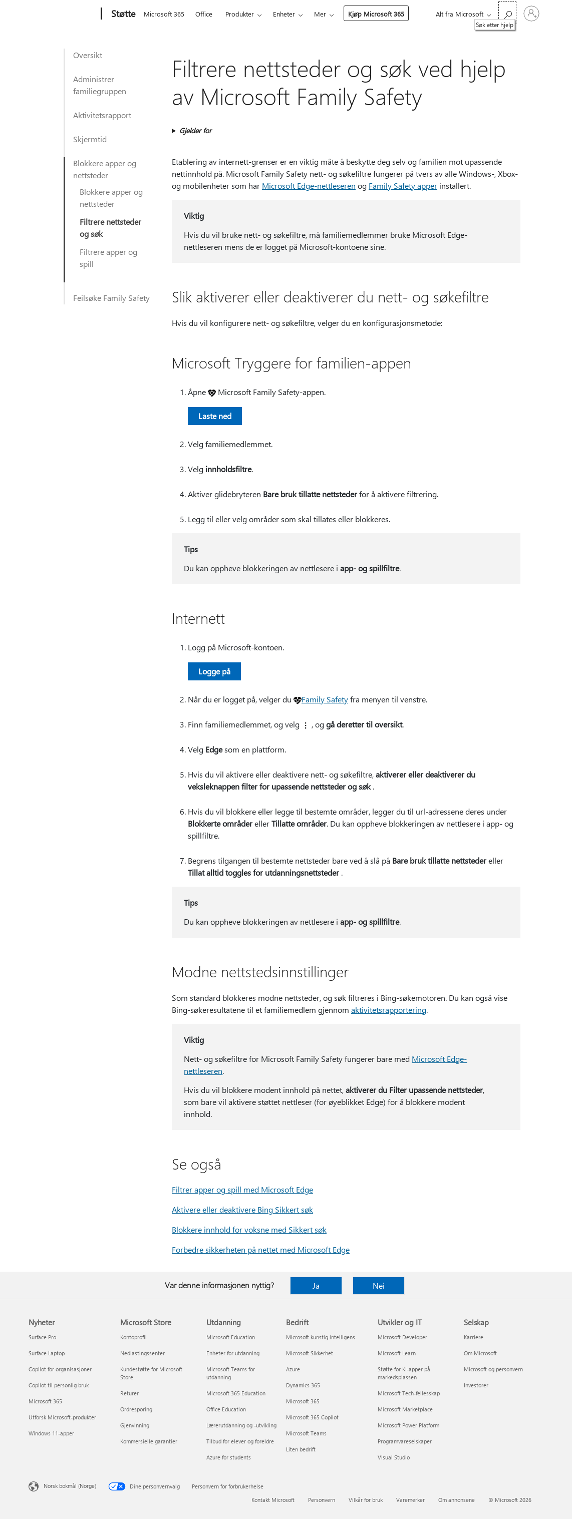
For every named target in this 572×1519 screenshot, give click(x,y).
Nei (379, 1285)
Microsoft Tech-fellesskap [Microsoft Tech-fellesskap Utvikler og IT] (409, 1393)
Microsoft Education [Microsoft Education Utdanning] (230, 1337)
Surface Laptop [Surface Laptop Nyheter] (47, 1353)
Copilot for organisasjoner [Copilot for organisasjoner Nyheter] (60, 1369)
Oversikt (87, 55)
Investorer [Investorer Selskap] (476, 1385)
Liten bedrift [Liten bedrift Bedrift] (301, 1449)
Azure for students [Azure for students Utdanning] (228, 1457)
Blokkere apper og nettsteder (104, 169)
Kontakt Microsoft (273, 1499)
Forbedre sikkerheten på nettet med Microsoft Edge (261, 1249)
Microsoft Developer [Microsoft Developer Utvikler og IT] (402, 1337)
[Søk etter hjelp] (507, 13)
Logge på (214, 671)
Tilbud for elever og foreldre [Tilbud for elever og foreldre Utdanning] (240, 1441)
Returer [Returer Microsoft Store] (129, 1393)
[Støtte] (122, 14)
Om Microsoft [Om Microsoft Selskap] (480, 1353)
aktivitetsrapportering (388, 1009)
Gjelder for (195, 130)
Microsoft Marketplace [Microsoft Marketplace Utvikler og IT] (405, 1409)
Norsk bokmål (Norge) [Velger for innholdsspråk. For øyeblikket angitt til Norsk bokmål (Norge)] (70, 1485)
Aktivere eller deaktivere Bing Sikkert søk (242, 1209)
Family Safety (325, 699)
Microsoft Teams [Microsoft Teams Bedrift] (306, 1433)
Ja (316, 1285)
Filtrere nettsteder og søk (110, 227)
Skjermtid (90, 139)
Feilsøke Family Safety (111, 297)
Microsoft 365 (164, 14)
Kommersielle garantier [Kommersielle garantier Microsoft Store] (148, 1441)
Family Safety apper (403, 185)
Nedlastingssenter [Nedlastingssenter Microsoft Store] (142, 1353)
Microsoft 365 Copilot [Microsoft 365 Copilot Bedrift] (312, 1417)
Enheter (284, 14)
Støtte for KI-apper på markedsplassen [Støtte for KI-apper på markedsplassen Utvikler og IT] (404, 1373)
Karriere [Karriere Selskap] (473, 1337)
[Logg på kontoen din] (531, 14)
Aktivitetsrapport (102, 115)
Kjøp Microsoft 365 (376, 14)
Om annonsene (456, 1499)
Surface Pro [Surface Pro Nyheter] (42, 1337)
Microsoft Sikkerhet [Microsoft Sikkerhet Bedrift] (309, 1353)
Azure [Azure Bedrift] (293, 1369)
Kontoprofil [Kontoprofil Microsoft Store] (133, 1337)
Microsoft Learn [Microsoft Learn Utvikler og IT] (397, 1353)
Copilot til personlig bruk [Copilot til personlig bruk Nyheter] (59, 1385)
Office (203, 14)
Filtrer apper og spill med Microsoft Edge (242, 1189)
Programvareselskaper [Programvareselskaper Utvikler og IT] (405, 1441)
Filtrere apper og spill (108, 257)
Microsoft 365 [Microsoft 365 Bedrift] (303, 1401)
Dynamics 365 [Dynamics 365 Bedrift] (303, 1385)
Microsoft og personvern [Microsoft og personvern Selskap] (493, 1369)
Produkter (239, 14)
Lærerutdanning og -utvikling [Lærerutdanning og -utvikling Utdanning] (241, 1425)
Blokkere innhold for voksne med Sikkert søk (249, 1229)
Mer (320, 14)
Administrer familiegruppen (99, 85)
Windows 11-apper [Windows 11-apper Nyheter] (51, 1433)
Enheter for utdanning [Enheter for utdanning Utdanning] (232, 1353)
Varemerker (410, 1499)
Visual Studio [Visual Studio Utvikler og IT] (394, 1457)
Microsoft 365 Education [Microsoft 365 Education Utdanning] (235, 1393)
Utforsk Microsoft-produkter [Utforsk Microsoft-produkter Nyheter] (62, 1417)
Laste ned (214, 416)
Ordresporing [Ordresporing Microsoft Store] (136, 1409)
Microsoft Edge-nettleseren (309, 185)
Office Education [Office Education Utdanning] (226, 1409)
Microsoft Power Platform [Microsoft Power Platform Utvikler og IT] (408, 1425)
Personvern (321, 1499)
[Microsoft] (63, 14)
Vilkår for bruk (366, 1499)
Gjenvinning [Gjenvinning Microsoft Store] (134, 1425)
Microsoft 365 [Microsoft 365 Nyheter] (45, 1401)
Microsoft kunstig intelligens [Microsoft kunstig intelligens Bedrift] (320, 1337)
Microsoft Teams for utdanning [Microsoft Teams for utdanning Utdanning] (230, 1373)
